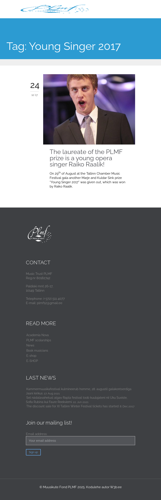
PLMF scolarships (38, 340)
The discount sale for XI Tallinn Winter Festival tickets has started (72, 406)
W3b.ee (116, 487)
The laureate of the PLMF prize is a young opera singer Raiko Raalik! (86, 158)
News (30, 345)
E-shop (31, 355)
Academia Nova (37, 335)
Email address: (80, 438)
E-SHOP (32, 361)
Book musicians (37, 350)
